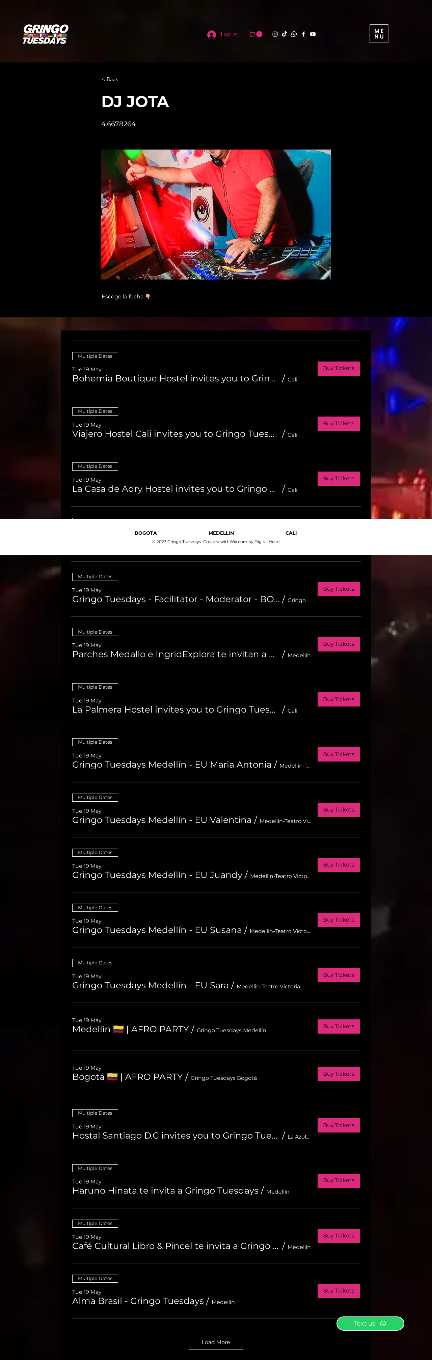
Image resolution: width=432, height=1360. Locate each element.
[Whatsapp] (294, 34)
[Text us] (370, 1323)
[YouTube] (312, 34)
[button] (256, 34)
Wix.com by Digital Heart (255, 541)
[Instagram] (275, 34)
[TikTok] (284, 34)
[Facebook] (303, 34)
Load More (216, 1342)
